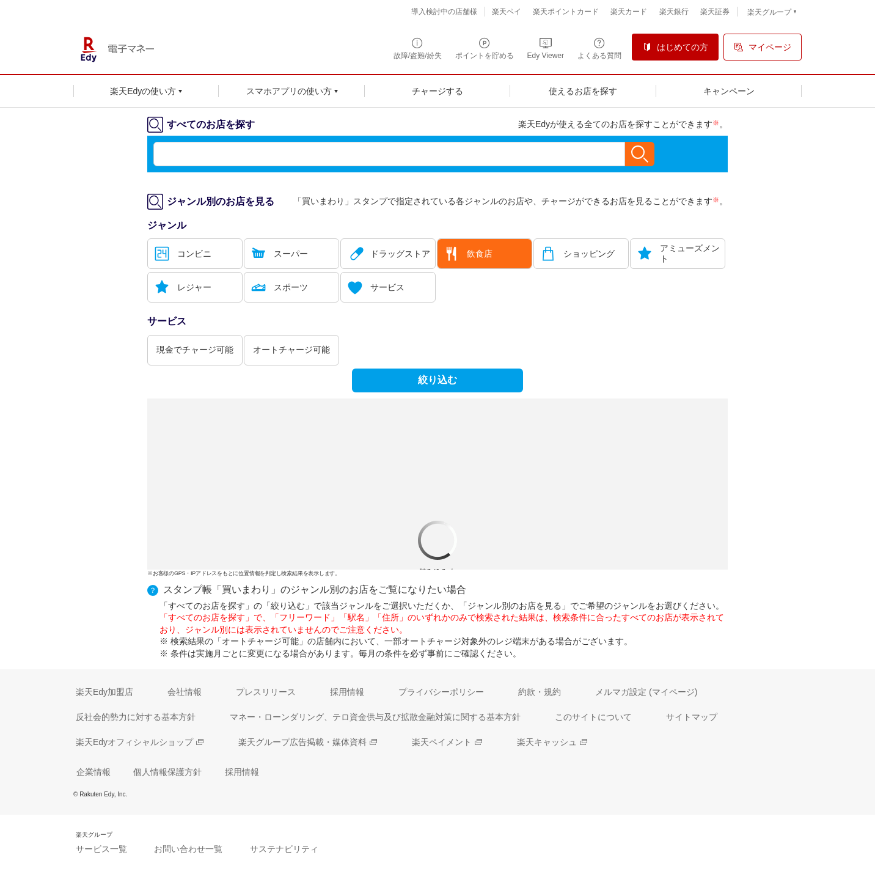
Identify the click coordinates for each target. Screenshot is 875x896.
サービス (387, 287)
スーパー (291, 254)
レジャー (194, 287)
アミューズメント (690, 253)
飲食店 (479, 254)
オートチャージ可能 (291, 349)
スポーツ (291, 287)
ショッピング (589, 254)
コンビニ (194, 254)
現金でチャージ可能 (194, 349)
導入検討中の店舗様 (444, 11)
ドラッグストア (400, 254)
